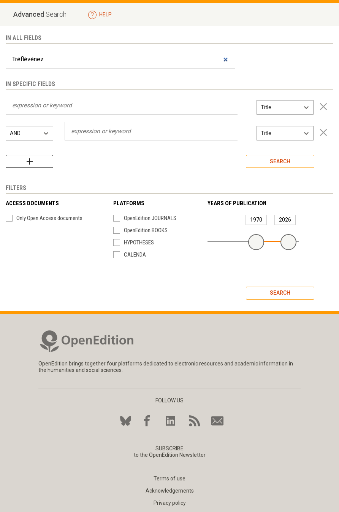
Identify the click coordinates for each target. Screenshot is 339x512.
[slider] (256, 242)
